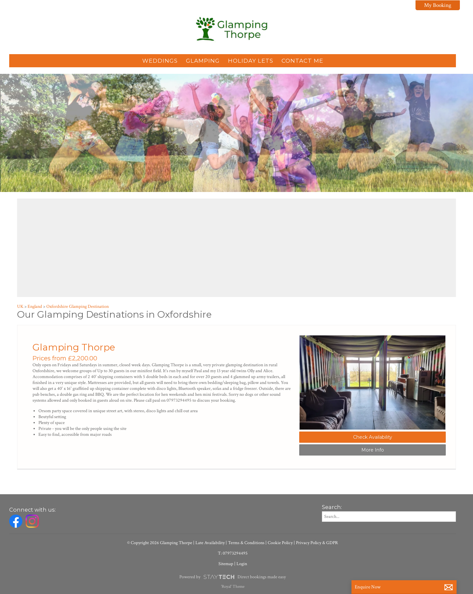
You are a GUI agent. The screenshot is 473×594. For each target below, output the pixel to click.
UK (20, 306)
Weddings (160, 60)
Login (241, 564)
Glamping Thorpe (74, 347)
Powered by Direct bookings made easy (232, 577)
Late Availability (210, 543)
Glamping (203, 60)
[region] (236, 248)
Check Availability (372, 437)
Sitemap (225, 564)
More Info (372, 450)
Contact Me (302, 60)
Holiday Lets (250, 60)
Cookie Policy (280, 543)
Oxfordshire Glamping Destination (77, 306)
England (35, 306)
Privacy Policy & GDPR (317, 543)
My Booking (437, 5)
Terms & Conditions (246, 543)
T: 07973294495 (233, 553)
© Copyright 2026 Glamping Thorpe (159, 543)
